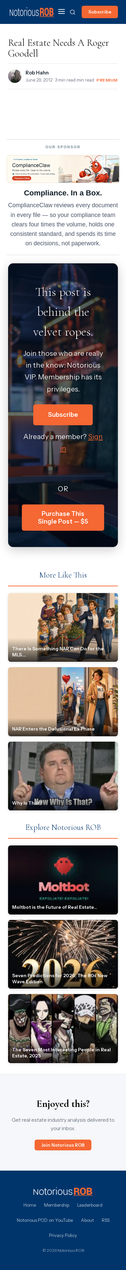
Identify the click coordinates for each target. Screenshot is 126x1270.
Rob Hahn (37, 73)
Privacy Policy (63, 1235)
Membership (56, 1205)
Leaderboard (89, 1205)
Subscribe (99, 11)
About (87, 1220)
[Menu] (61, 12)
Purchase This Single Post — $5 (63, 517)
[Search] (73, 12)
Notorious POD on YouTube (45, 1220)
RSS (106, 1220)
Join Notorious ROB (63, 1145)
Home (30, 1205)
